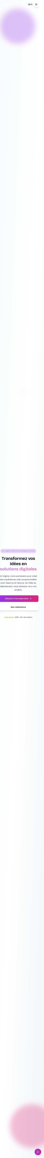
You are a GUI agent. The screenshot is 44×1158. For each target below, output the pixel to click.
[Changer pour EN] (30, 4)
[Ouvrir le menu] (36, 4)
